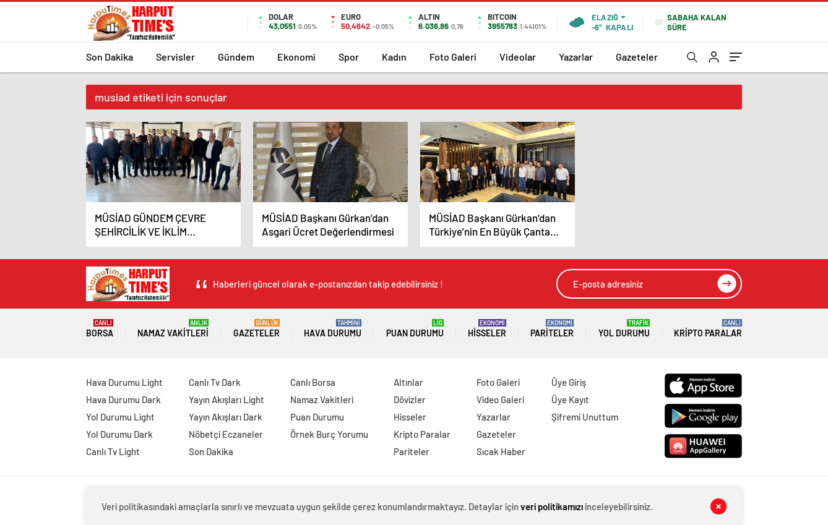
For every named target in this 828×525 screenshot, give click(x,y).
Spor (349, 56)
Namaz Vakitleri (173, 328)
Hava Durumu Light (124, 382)
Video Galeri (500, 399)
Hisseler (487, 328)
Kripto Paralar (708, 328)
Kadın (394, 56)
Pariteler (552, 328)
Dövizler (410, 399)
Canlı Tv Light (113, 451)
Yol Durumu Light (120, 416)
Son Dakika (109, 56)
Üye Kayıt (570, 399)
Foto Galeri (453, 56)
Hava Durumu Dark (123, 399)
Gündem (236, 56)
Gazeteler (637, 56)
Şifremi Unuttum (584, 416)
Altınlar (408, 382)
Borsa (99, 328)
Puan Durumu (415, 328)
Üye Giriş (568, 382)
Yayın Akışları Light (226, 399)
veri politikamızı (551, 506)
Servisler (175, 56)
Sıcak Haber (501, 451)
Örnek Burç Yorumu (329, 434)
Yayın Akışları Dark (225, 416)
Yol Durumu (624, 328)
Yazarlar (576, 56)
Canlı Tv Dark (215, 382)
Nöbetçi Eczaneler (226, 434)
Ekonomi (296, 56)
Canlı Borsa (312, 382)
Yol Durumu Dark (119, 434)
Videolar (517, 56)
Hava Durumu (332, 328)
